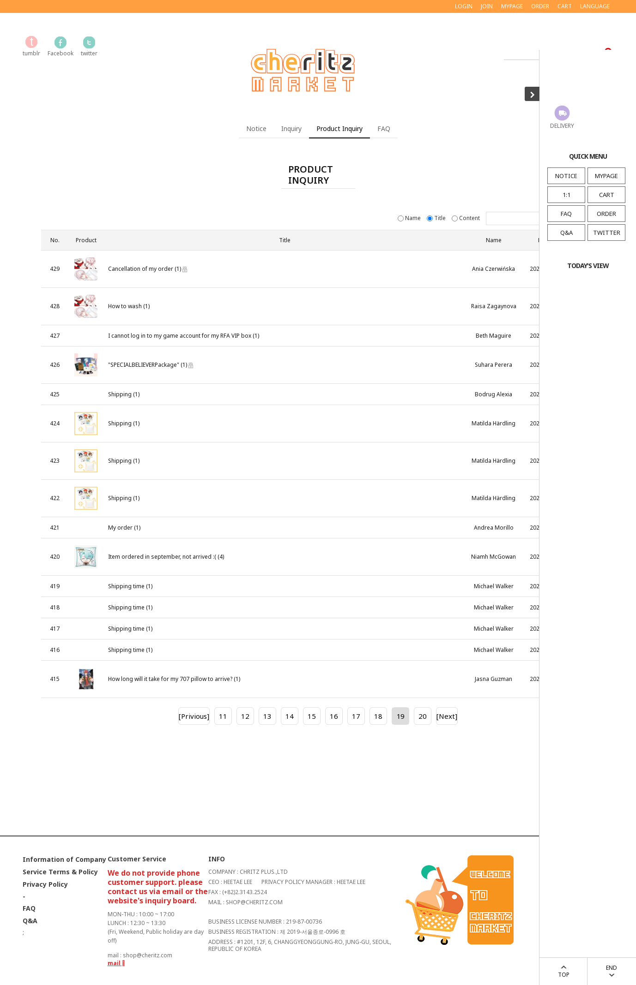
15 (312, 716)
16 (334, 716)
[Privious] (194, 716)
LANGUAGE (595, 6)
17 (356, 716)
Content (466, 218)
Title (437, 218)
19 (400, 716)
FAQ (566, 213)
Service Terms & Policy (60, 871)
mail (117, 963)
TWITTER (606, 232)
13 (267, 716)
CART (606, 195)
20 (422, 716)
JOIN (487, 6)
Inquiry (291, 128)
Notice (256, 128)
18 (378, 716)
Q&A (566, 232)
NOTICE (566, 176)
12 (245, 716)
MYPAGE (606, 176)
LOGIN (463, 6)
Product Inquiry (339, 128)
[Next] (446, 716)
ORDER (606, 213)
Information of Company (64, 859)
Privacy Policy (45, 884)
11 (223, 716)
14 (289, 716)
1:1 (566, 195)
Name (410, 218)
